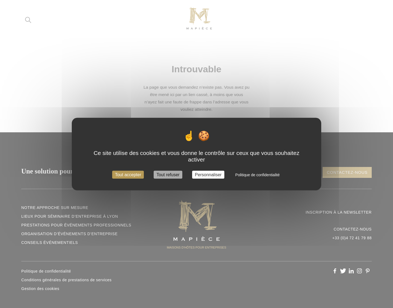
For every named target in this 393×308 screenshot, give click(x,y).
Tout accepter (128, 174)
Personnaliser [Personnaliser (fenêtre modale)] (208, 174)
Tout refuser (167, 174)
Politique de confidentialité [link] (257, 175)
